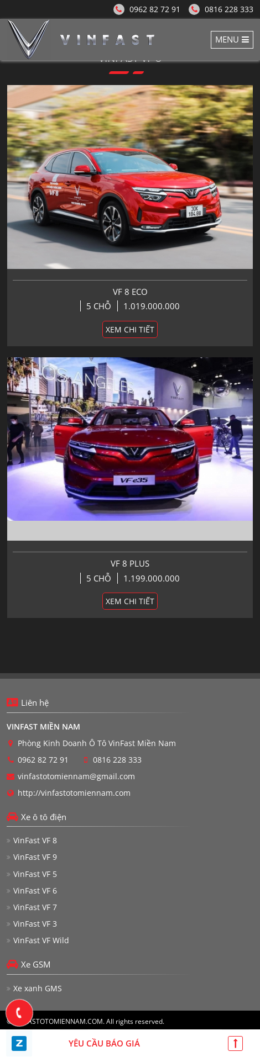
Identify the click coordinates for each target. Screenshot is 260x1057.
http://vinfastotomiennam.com (74, 793)
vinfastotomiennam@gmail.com (76, 776)
